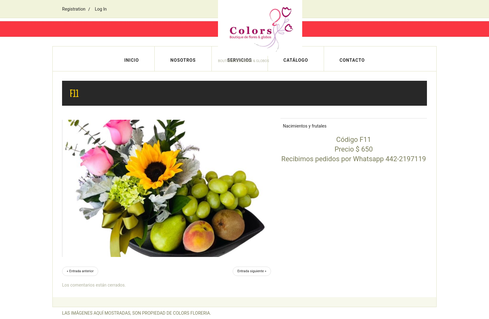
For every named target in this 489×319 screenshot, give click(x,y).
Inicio (131, 60)
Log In (101, 9)
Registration (73, 9)
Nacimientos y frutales (305, 125)
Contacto (352, 60)
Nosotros (183, 60)
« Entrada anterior (80, 271)
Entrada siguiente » (251, 271)
